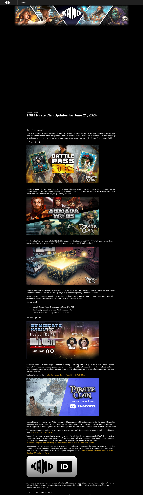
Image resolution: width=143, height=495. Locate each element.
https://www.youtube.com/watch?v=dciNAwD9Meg (66, 375)
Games (24, 3)
